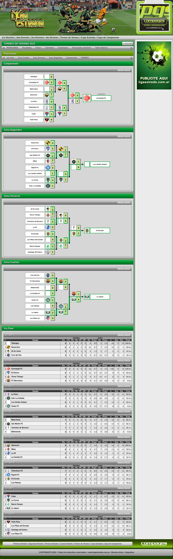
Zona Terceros (39, 58)
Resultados (27, 48)
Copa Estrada (88, 37)
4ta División (52, 37)
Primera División (20, 544)
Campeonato (71, 58)
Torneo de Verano (69, 37)
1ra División (8, 37)
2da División (22, 37)
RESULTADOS (124, 70)
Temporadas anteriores (81, 48)
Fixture (38, 48)
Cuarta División (66, 544)
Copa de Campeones (108, 37)
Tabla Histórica (101, 48)
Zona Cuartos (23, 58)
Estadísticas (63, 48)
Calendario (49, 48)
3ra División (37, 37)
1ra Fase (10, 58)
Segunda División (36, 544)
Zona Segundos (55, 58)
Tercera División (51, 544)
